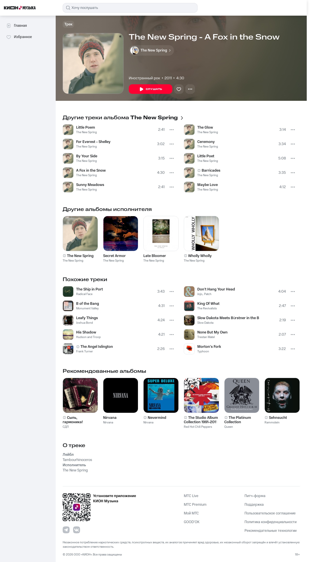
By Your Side (86, 156)
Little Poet (205, 156)
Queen (228, 427)
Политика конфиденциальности (271, 522)
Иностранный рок (144, 78)
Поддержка (254, 504)
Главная (16, 25)
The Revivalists (207, 308)
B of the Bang (87, 303)
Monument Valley (87, 308)
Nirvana (108, 422)
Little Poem (85, 127)
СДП (66, 427)
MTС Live (191, 496)
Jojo (199, 294)
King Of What (208, 303)
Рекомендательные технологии (271, 530)
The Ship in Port (89, 289)
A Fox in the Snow (91, 170)
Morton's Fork (209, 346)
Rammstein (272, 422)
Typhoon (203, 351)
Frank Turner (84, 351)
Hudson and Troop (88, 337)
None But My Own (212, 332)
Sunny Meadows (90, 184)
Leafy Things (87, 318)
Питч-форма (255, 496)
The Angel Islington (96, 346)
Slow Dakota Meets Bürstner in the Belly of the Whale (228, 318)
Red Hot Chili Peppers (198, 427)
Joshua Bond (84, 323)
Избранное (19, 37)
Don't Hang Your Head (216, 289)
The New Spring (86, 132)
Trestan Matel (206, 337)
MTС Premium (195, 504)
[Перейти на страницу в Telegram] (66, 529)
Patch (207, 294)
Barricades (211, 170)
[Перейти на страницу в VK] (76, 529)
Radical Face (84, 294)
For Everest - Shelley (93, 141)
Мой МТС (191, 513)
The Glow (205, 127)
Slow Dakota (205, 323)
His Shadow (86, 332)
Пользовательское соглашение (270, 513)
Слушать (150, 89)
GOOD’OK (191, 522)
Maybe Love (207, 184)
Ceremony (206, 141)
